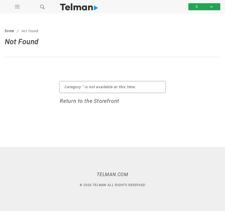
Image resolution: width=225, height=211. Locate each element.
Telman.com (112, 174)
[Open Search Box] (42, 6)
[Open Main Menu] (17, 6)
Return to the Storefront (90, 101)
